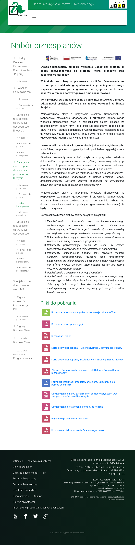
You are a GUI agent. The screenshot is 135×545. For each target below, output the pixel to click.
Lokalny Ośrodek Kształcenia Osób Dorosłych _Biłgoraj (22, 66)
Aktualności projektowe (22, 187)
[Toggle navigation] (34, 17)
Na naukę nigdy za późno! (22, 90)
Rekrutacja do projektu (23, 145)
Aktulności (22, 81)
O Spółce (18, 461)
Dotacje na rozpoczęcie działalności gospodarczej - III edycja (22, 122)
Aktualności (22, 99)
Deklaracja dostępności (25, 472)
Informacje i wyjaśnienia (22, 213)
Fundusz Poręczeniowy (25, 484)
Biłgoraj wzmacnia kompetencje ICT (20, 303)
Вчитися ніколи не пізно (24, 106)
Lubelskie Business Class (21, 340)
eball (83, 533)
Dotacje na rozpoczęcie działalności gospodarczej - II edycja (22, 170)
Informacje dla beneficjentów (23, 269)
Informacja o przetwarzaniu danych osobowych (38, 507)
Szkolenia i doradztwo (24, 490)
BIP (44, 472)
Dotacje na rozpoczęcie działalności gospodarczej (21, 227)
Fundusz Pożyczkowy (24, 478)
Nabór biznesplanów (22, 154)
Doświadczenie (21, 496)
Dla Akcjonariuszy (22, 467)
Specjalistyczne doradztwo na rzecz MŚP (22, 283)
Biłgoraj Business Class (21, 328)
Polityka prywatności (24, 502)
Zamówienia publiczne (39, 461)
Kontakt (38, 496)
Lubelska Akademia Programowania (22, 354)
